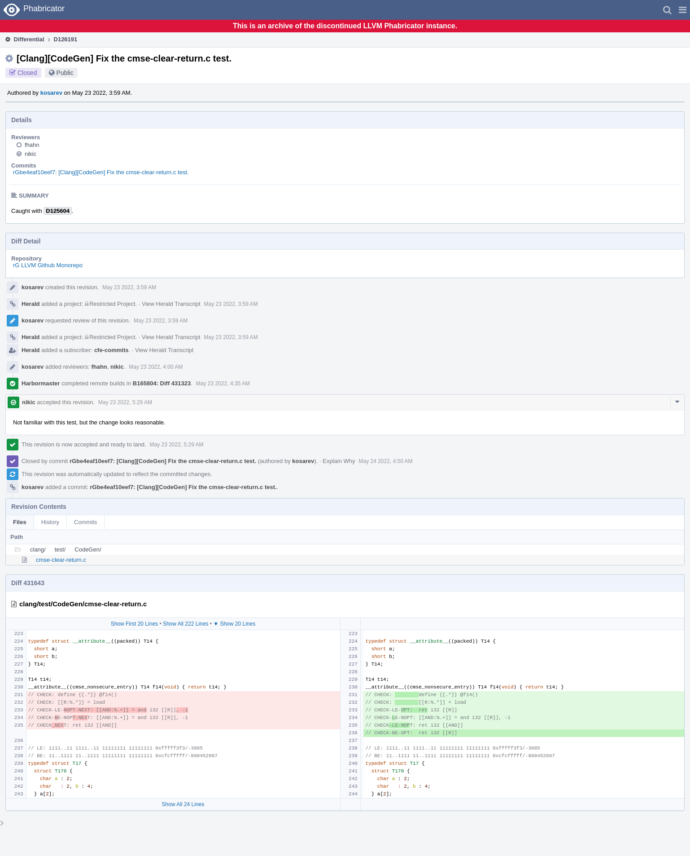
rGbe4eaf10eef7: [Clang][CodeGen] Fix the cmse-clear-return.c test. (101, 172)
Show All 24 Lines (183, 804)
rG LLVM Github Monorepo (48, 265)
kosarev (51, 92)
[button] (682, 10)
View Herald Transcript (171, 303)
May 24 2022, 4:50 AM (385, 461)
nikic (30, 153)
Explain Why (339, 461)
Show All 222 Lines (185, 624)
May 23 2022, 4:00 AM (156, 367)
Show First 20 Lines (134, 624)
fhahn (32, 144)
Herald (30, 303)
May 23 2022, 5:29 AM (125, 402)
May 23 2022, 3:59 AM (129, 287)
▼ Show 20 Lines (234, 624)
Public (65, 72)
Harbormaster (41, 383)
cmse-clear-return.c (61, 559)
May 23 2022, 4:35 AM (223, 383)
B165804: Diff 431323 (162, 383)
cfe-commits (111, 350)
